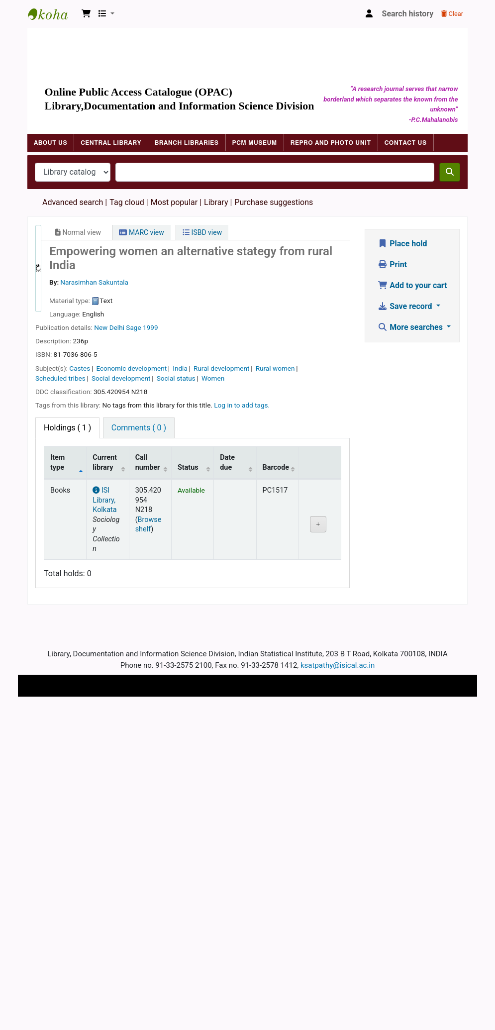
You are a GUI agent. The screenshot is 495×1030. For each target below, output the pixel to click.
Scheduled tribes (60, 378)
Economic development (131, 368)
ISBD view (202, 232)
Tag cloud (126, 202)
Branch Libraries (187, 143)
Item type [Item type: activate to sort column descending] (57, 462)
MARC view (141, 232)
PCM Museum (254, 143)
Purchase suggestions (273, 202)
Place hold (402, 243)
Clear (452, 13)
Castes (79, 368)
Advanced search (72, 202)
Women (212, 378)
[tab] (139, 427)
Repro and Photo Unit (331, 143)
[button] (86, 14)
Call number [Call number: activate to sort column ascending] (147, 462)
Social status (176, 378)
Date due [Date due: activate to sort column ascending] (227, 462)
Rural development (222, 368)
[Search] (449, 172)
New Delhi (109, 327)
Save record (406, 306)
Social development (121, 378)
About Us (50, 143)
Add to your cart (412, 285)
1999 (150, 327)
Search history (408, 13)
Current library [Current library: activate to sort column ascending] (105, 462)
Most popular (174, 202)
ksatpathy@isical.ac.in (337, 665)
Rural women (275, 368)
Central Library (111, 143)
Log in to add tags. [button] (242, 405)
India (180, 368)
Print (392, 264)
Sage (133, 327)
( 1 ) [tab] (67, 427)
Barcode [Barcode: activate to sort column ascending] (276, 467)
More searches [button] (411, 327)
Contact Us (406, 143)
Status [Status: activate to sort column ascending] (188, 467)
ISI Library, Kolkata (104, 500)
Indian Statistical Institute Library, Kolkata (53, 14)
